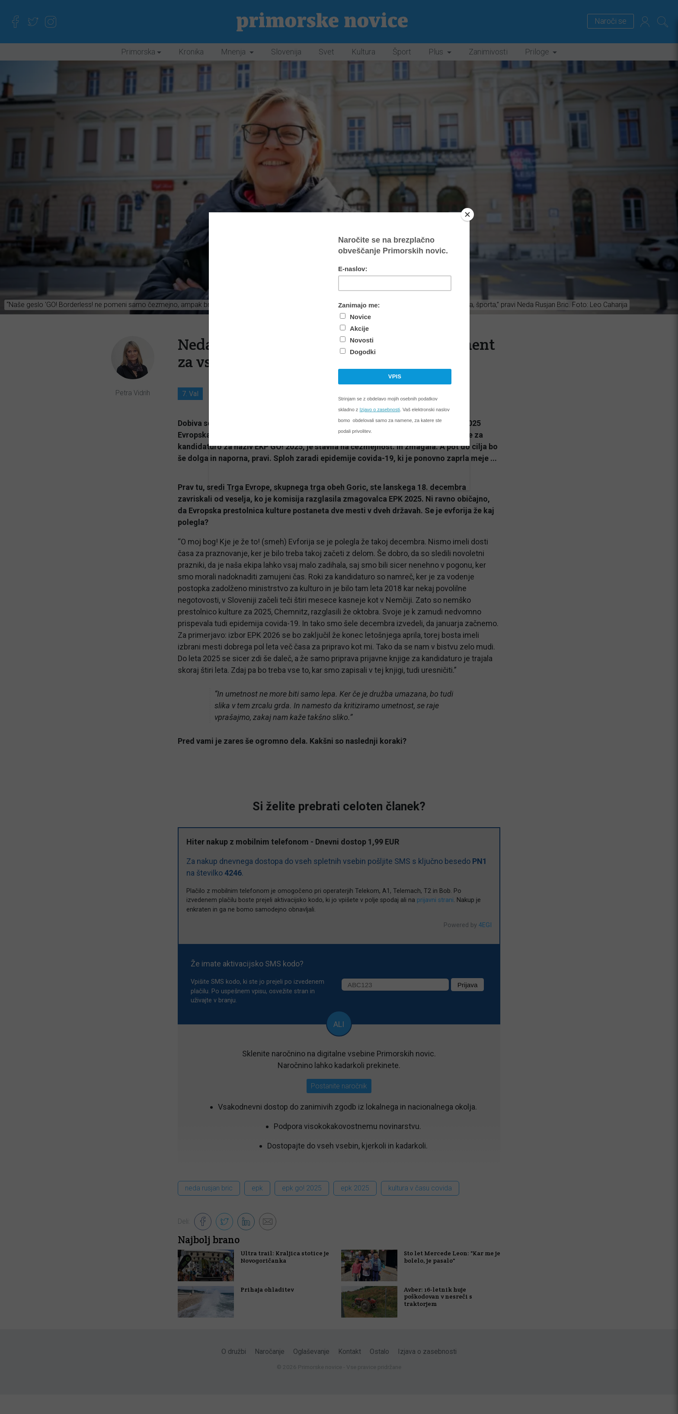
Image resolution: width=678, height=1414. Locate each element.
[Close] (467, 214)
